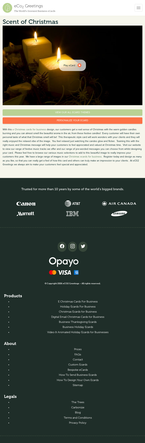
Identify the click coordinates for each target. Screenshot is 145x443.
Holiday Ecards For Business (78, 306)
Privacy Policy (77, 422)
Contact (78, 359)
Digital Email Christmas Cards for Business (77, 316)
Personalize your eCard (72, 120)
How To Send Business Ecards (78, 374)
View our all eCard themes (72, 112)
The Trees (77, 402)
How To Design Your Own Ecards (78, 380)
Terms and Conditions (78, 417)
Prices (78, 349)
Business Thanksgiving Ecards (78, 322)
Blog (78, 412)
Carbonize (77, 407)
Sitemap (78, 385)
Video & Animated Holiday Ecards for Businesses (77, 332)
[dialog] (72, 65)
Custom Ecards (77, 364)
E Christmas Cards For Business (78, 301)
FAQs (77, 354)
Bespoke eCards (78, 369)
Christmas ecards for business (85, 156)
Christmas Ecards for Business (78, 311)
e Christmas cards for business (29, 129)
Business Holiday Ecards (78, 327)
